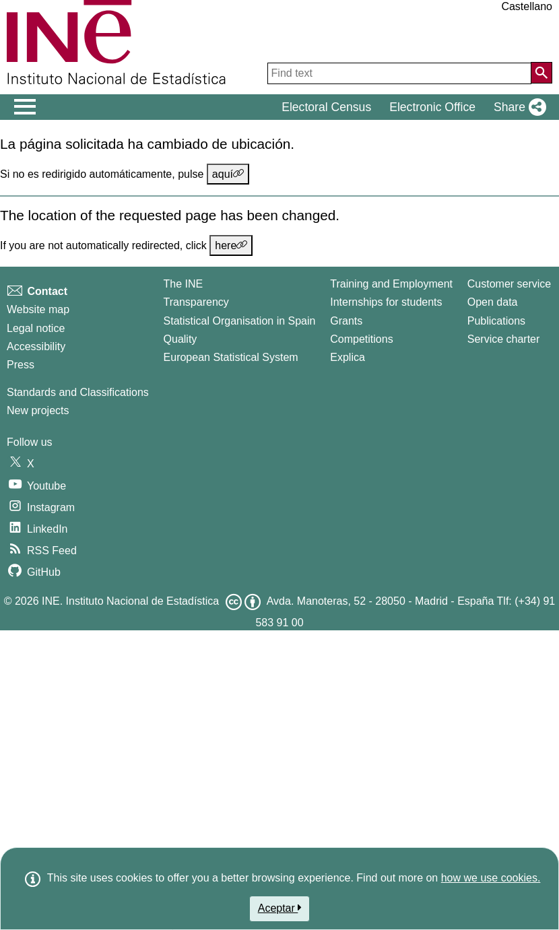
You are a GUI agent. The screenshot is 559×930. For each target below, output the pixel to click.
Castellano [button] (526, 6)
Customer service (509, 284)
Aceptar (280, 908)
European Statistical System (231, 357)
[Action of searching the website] (541, 73)
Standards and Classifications (78, 392)
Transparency (196, 302)
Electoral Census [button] (326, 107)
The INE (183, 284)
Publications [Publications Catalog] (496, 321)
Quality (180, 339)
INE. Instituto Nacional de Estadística (130, 601)
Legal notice (36, 328)
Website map (38, 309)
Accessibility (36, 346)
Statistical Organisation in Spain (240, 321)
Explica (347, 357)
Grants (346, 321)
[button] (517, 107)
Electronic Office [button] (432, 107)
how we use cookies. (491, 878)
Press (20, 364)
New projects (38, 410)
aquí (228, 174)
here (231, 245)
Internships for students (386, 302)
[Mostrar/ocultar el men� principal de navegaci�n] (25, 107)
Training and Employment (391, 284)
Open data (492, 302)
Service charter (503, 339)
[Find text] (399, 73)
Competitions (361, 339)
